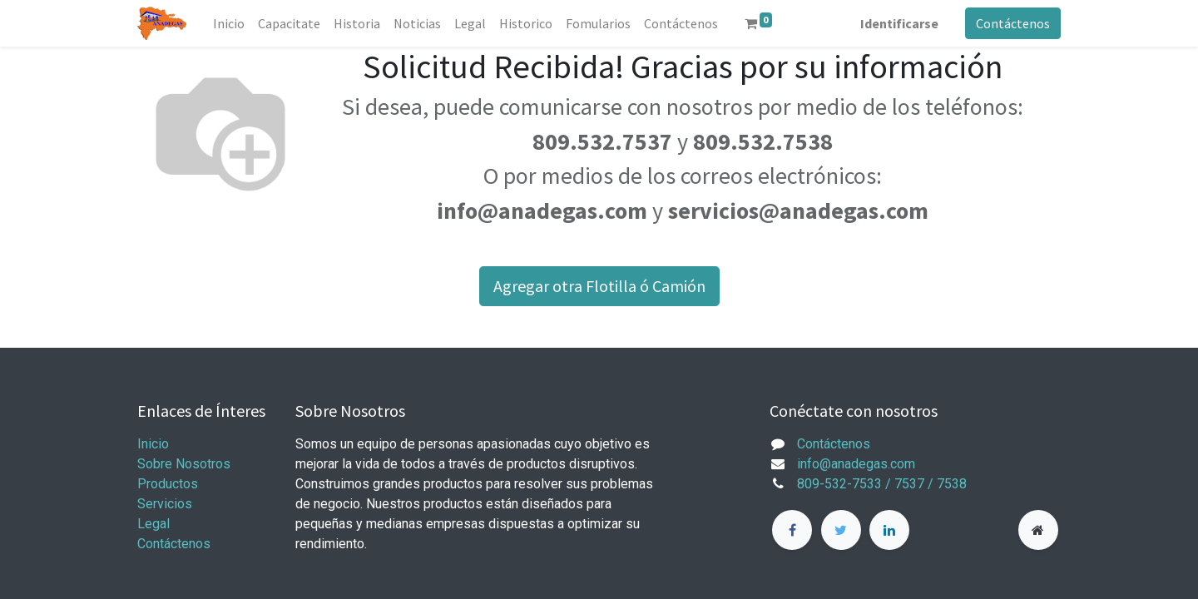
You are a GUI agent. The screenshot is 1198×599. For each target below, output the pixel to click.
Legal (153, 524)
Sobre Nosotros (183, 464)
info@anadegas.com (856, 464)
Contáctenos (1013, 23)
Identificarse (899, 23)
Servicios (164, 504)
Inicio (153, 444)
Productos (167, 484)
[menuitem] (228, 23)
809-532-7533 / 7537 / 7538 (882, 484)
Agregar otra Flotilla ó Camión (599, 285)
